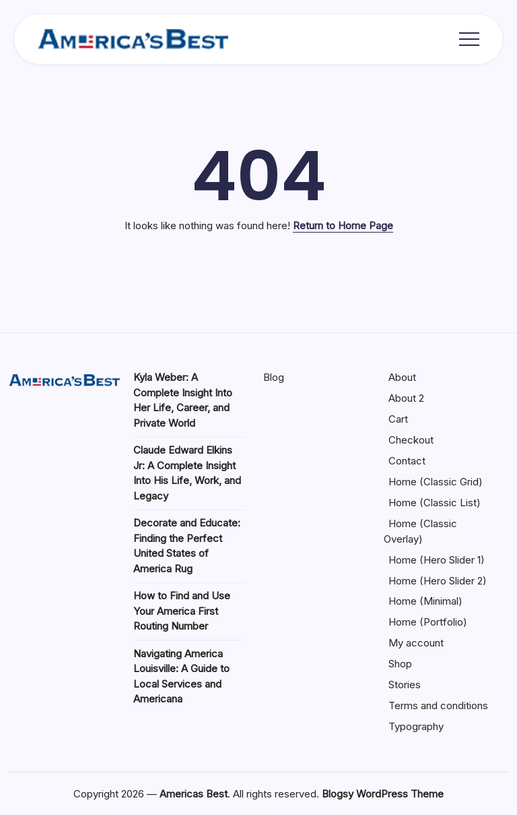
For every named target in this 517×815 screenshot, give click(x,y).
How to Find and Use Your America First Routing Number (181, 610)
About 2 (406, 398)
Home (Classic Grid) (435, 481)
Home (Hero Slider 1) (436, 559)
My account (416, 642)
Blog (273, 377)
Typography (416, 726)
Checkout (411, 439)
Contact (406, 460)
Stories (404, 684)
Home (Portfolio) (427, 621)
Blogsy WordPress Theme (383, 793)
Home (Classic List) (434, 502)
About (402, 377)
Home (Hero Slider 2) (437, 580)
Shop (400, 663)
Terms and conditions (438, 705)
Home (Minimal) (425, 601)
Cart (398, 419)
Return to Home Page (343, 225)
